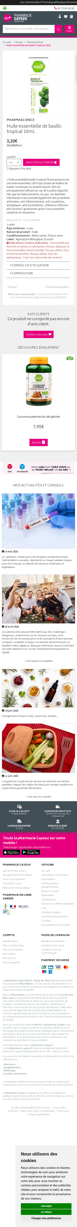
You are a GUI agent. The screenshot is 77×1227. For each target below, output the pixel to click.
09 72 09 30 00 (57, 824)
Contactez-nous (12, 884)
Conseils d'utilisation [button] (29, 265)
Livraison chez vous (52, 946)
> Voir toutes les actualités (39, 661)
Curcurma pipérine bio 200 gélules (38, 417)
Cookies (46, 921)
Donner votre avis (38, 335)
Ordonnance (48, 900)
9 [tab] (58, 455)
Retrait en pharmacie (53, 942)
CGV (43, 909)
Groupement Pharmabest (17, 875)
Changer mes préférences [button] (46, 1218)
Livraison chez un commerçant (51, 951)
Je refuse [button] (46, 1212)
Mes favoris (9, 959)
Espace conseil (50, 892)
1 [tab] (14, 455)
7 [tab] (47, 455)
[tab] (38, 265)
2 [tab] (19, 455)
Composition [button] (21, 273)
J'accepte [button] (46, 1206)
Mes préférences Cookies (56, 925)
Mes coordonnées (13, 946)
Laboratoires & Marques (55, 875)
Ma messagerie (11, 963)
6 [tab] (41, 455)
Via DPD (19, 824)
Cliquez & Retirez (19, 809)
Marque (19, 42)
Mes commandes (13, 950)
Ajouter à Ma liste (19, 169)
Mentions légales (51, 913)
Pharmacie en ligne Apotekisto (48, 1113)
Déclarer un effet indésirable (57, 904)
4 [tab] (30, 455)
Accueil (7, 42)
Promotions (48, 880)
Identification (10, 942)
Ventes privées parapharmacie (50, 885)
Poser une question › (57, 287)
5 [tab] (36, 455)
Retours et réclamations (16, 888)
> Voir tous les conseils (38, 797)
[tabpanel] (38, 402)
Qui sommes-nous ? (15, 871)
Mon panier (9, 954)
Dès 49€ (57, 810)
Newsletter (47, 896)
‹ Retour (12, 287)
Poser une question (14, 880)
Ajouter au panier (41, 162)
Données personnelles (54, 917)
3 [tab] (25, 455)
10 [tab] (63, 455)
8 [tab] (52, 455)
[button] (14, 162)
